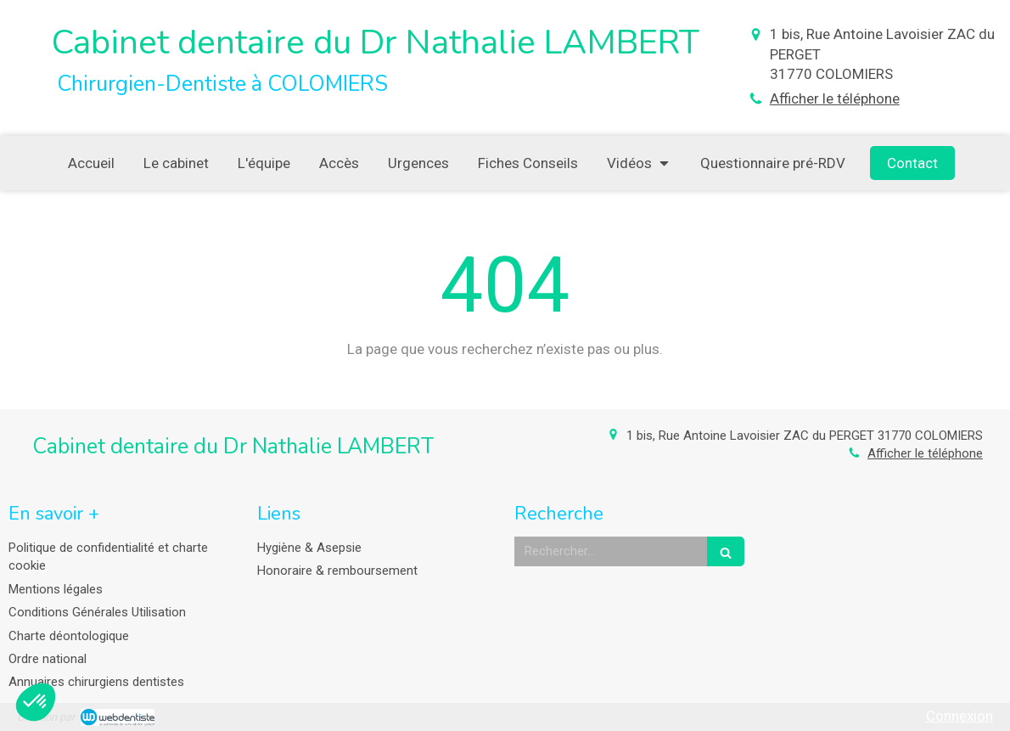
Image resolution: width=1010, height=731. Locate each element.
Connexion (959, 715)
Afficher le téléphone (835, 98)
